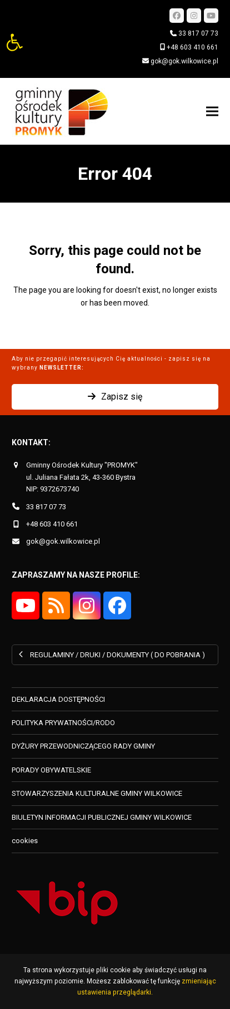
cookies (25, 840)
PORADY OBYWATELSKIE (51, 770)
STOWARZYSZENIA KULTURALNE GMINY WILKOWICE (97, 793)
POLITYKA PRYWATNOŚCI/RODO (63, 722)
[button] (14, 42)
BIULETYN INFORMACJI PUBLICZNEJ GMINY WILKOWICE (102, 817)
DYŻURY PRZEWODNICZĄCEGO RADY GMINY (83, 746)
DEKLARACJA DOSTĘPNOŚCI (58, 699)
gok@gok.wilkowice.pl (184, 61)
